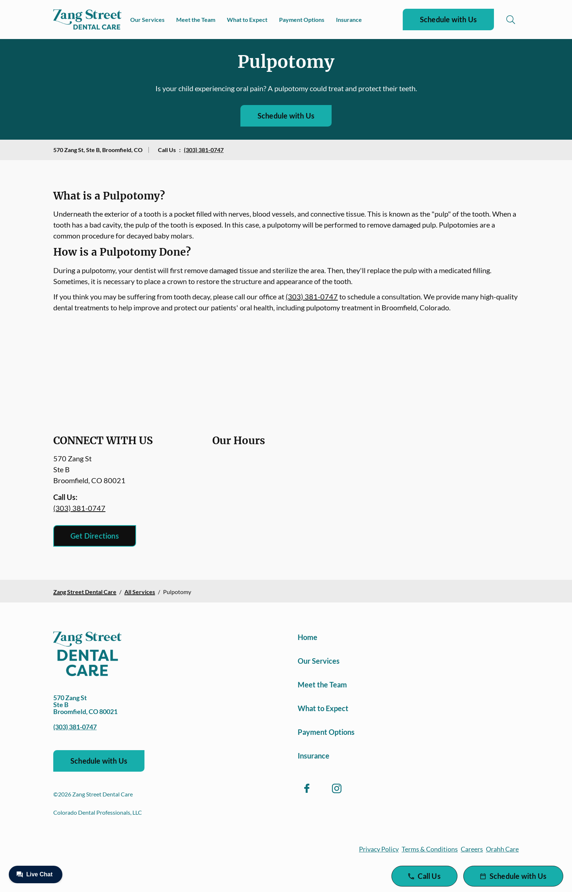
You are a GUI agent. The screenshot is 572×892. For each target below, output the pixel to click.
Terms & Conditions (430, 849)
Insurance (349, 19)
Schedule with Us (448, 19)
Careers (472, 849)
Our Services (147, 19)
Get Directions (94, 535)
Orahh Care (502, 849)
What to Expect (247, 19)
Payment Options (301, 19)
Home (307, 637)
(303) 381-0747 (204, 149)
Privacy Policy (379, 849)
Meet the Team (195, 19)
